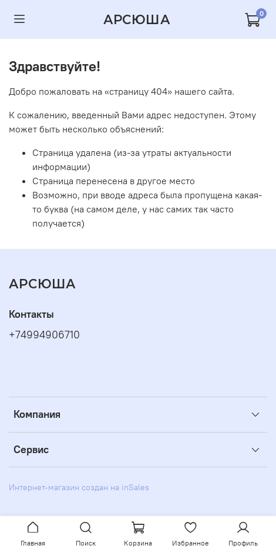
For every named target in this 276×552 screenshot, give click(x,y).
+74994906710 (44, 334)
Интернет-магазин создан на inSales (79, 487)
